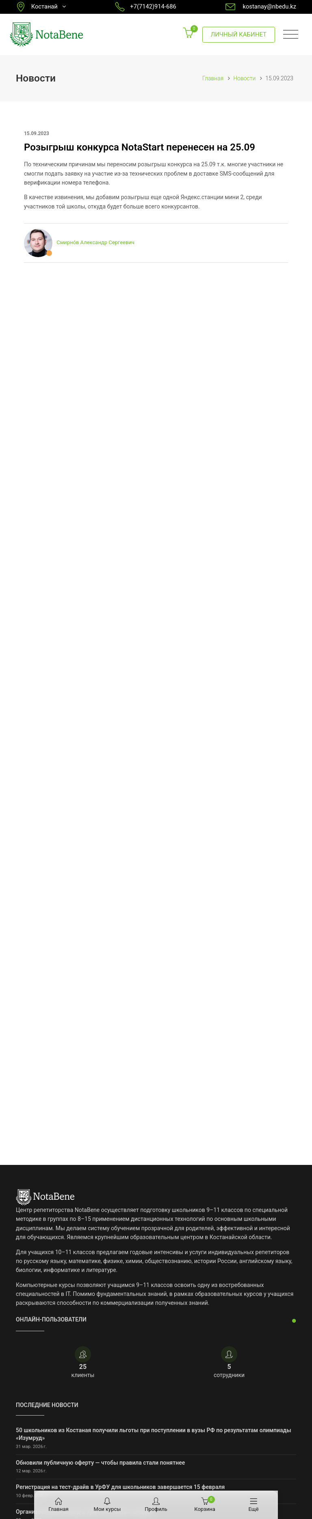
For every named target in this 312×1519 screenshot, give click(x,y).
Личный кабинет (238, 34)
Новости (244, 78)
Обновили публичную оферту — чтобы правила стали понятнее (100, 1462)
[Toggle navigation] (290, 35)
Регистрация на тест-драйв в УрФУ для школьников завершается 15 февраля (120, 1487)
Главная (212, 78)
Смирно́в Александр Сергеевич (95, 243)
